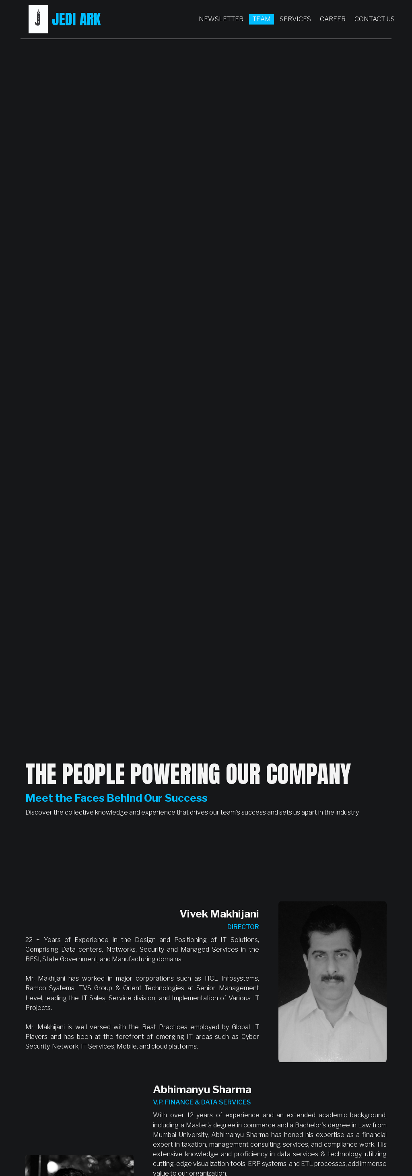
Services (295, 19)
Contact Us (374, 19)
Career (333, 19)
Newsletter (221, 19)
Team (261, 19)
